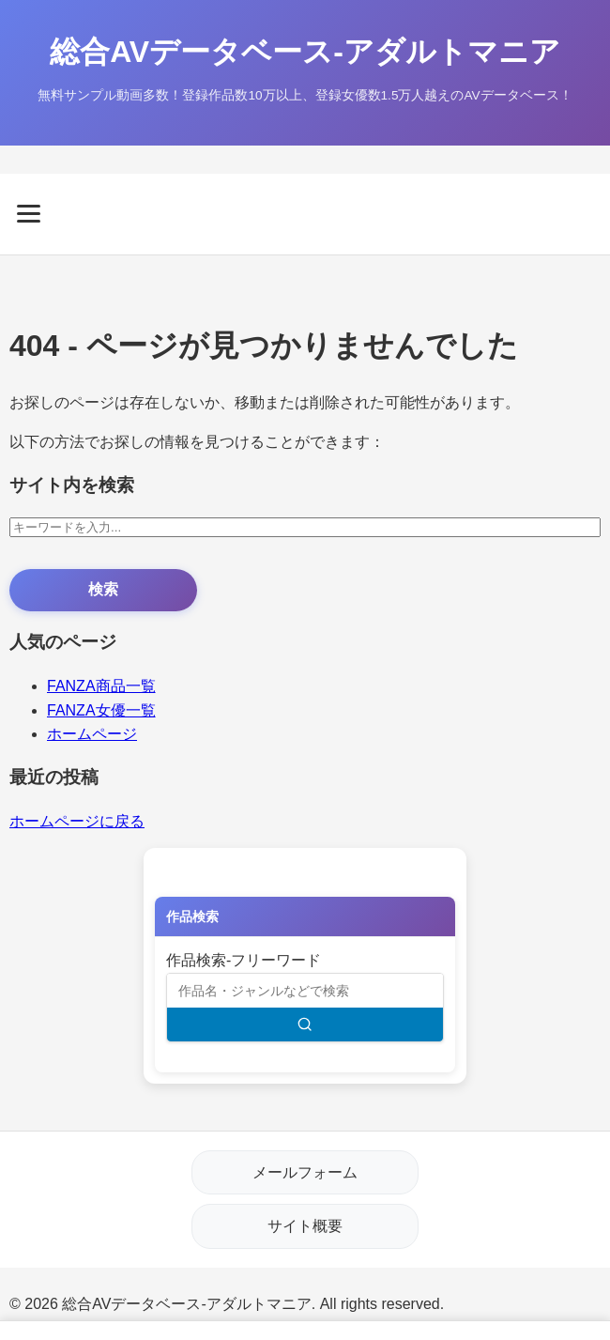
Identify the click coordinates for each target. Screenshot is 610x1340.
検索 (103, 589)
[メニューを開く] (305, 214)
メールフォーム (305, 1172)
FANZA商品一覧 (101, 686)
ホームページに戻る (77, 821)
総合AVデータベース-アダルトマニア (305, 52)
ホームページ (92, 734)
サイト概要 (305, 1226)
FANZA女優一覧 (101, 710)
